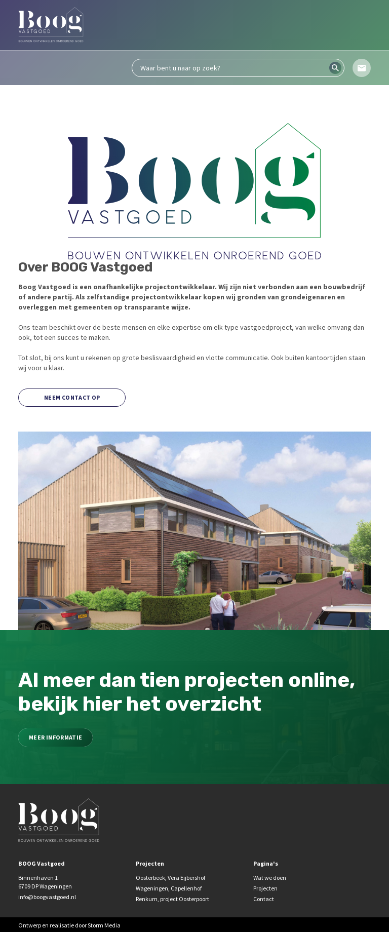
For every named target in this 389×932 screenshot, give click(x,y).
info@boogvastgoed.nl (47, 897)
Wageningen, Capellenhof (169, 888)
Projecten (265, 888)
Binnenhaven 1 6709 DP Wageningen (45, 882)
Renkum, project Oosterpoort (172, 899)
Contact (263, 899)
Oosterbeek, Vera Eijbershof (170, 877)
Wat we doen (269, 877)
